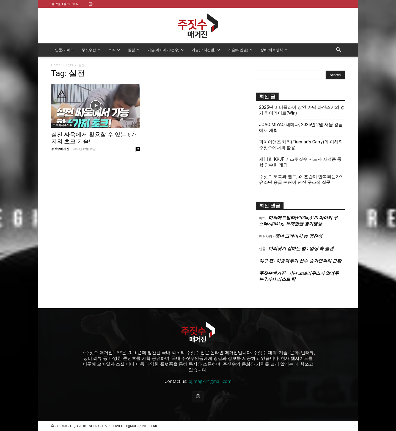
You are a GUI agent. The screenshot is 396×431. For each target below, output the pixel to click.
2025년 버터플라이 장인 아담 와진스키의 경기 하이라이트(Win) (302, 110)
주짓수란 (91, 50)
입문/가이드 (64, 50)
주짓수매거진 (60, 149)
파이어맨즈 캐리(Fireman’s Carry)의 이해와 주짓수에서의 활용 (301, 144)
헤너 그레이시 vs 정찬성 (298, 236)
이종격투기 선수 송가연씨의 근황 (308, 261)
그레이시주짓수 (62, 125)
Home (56, 65)
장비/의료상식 (273, 50)
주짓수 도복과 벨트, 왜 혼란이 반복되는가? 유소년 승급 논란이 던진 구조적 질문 (300, 179)
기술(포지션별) (206, 50)
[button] (338, 50)
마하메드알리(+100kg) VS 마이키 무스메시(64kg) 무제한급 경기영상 (298, 221)
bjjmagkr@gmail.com (210, 381)
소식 (114, 50)
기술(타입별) (240, 50)
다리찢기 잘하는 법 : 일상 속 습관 (301, 248)
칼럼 (133, 50)
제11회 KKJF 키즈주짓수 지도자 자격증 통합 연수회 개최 (300, 162)
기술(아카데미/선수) (165, 50)
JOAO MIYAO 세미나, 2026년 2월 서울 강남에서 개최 (301, 127)
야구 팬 (266, 261)
